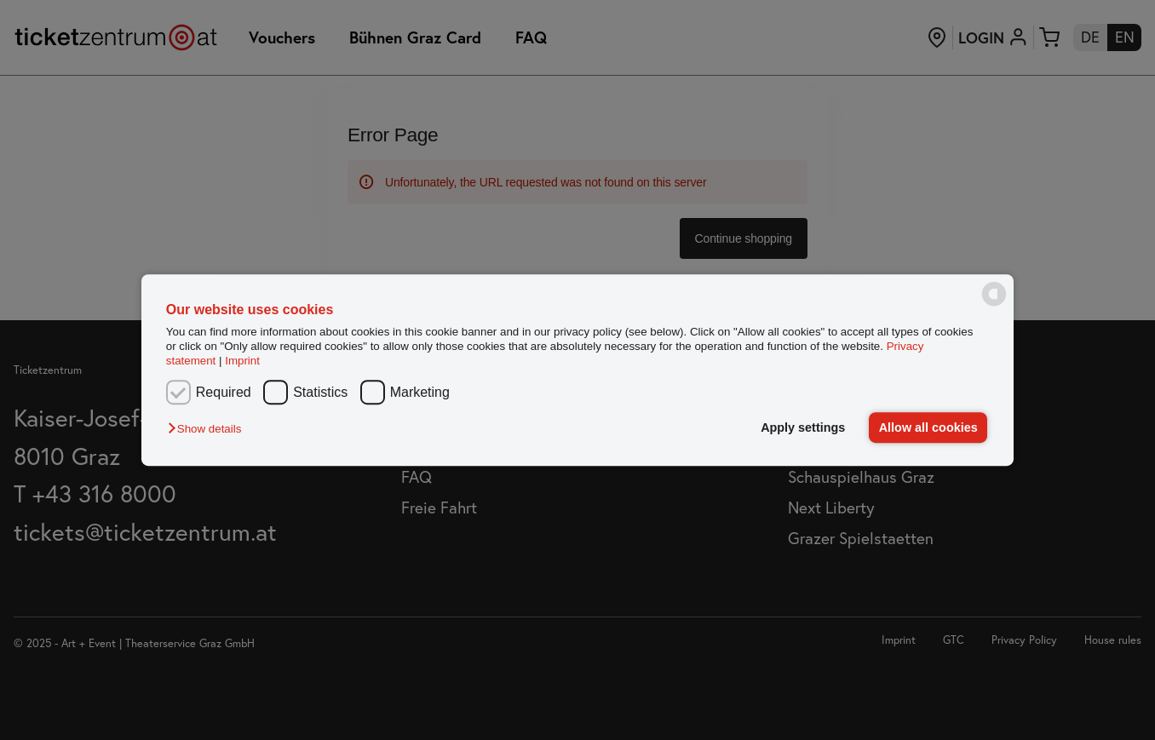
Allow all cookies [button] (928, 427)
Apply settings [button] (803, 427)
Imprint (242, 361)
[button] (208, 429)
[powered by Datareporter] (994, 304)
